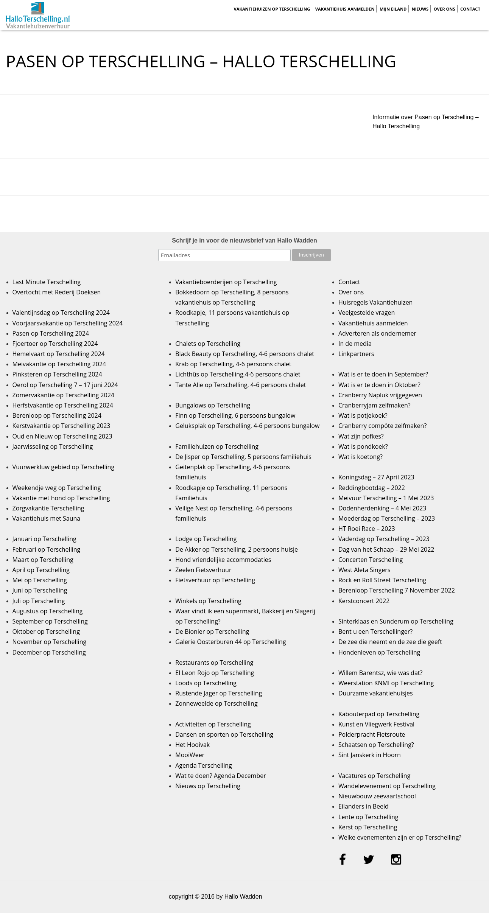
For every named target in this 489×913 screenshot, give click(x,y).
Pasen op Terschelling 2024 (50, 333)
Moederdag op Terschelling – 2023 (386, 518)
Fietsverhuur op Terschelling (215, 580)
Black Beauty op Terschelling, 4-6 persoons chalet (244, 354)
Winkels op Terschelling (208, 601)
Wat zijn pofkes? (361, 436)
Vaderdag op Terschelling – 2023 (384, 539)
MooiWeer (189, 755)
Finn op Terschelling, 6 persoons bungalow (235, 415)
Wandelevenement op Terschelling (387, 786)
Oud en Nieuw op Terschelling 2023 (62, 436)
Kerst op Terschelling (367, 827)
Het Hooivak (192, 744)
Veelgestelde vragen (366, 312)
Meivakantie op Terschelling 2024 (59, 364)
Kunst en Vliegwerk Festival (376, 724)
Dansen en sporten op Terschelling (224, 734)
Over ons (444, 9)
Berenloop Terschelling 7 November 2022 (396, 590)
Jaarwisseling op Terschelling (52, 446)
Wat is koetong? (360, 457)
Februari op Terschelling (46, 549)
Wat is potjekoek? (363, 415)
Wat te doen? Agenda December (220, 775)
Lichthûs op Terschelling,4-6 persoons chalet (237, 374)
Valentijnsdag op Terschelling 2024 (61, 312)
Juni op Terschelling (39, 590)
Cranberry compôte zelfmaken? (382, 426)
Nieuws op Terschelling (207, 786)
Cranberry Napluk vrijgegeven (380, 395)
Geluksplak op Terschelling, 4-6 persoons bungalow (247, 426)
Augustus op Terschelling (47, 611)
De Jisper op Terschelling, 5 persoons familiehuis (243, 457)
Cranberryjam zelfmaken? (374, 405)
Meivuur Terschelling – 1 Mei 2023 (386, 498)
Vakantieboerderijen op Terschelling (226, 282)
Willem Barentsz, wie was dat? (380, 673)
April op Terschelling (41, 570)
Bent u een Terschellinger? (375, 631)
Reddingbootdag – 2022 (371, 488)
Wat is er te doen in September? (383, 374)
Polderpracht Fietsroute (371, 734)
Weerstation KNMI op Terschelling (386, 683)
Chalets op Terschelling (207, 343)
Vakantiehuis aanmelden (345, 9)
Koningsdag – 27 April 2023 (376, 477)
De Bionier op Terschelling (212, 631)
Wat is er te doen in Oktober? (379, 385)
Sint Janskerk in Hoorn (369, 755)
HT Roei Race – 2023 (366, 528)
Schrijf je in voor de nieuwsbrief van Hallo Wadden (244, 240)
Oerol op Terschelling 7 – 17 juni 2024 (65, 385)
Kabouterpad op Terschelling (378, 714)
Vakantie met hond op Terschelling (61, 498)
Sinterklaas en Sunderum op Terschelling (395, 621)
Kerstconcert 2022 (363, 601)
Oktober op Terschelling (46, 631)
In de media (355, 343)
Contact (470, 9)
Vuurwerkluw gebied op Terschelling (63, 467)
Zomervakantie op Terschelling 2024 (63, 395)
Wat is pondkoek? (363, 446)
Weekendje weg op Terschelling (56, 488)
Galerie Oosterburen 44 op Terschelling (230, 642)
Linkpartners (356, 354)
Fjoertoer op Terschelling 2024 (55, 343)
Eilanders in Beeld (363, 806)
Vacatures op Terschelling (374, 775)
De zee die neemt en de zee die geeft (390, 642)
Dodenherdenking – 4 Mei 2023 (382, 508)
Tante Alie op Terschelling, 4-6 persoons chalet (240, 385)
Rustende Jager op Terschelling (218, 693)
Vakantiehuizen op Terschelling (272, 9)
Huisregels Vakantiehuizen (375, 302)
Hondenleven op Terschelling (379, 652)
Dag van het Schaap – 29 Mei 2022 (386, 549)
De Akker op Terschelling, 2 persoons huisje (236, 549)
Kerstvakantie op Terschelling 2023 (61, 426)
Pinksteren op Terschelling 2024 (57, 374)
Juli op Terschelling (38, 601)
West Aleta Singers (364, 570)
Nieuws (420, 9)
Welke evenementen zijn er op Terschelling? (399, 837)
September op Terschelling (50, 621)
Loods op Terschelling (206, 683)
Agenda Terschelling (203, 765)
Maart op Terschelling (42, 559)
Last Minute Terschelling (46, 282)
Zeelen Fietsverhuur (203, 570)
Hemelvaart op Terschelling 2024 (58, 354)
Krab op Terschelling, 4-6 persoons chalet (233, 364)
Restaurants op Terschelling (214, 662)
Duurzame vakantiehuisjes (375, 693)
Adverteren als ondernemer (377, 333)
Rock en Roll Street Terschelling (382, 580)
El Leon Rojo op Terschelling (214, 673)
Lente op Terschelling (368, 817)
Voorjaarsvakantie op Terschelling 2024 (67, 323)
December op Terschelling (49, 652)
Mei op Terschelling (39, 580)
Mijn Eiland (393, 9)
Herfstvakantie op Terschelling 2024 (62, 405)
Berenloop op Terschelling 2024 (56, 415)
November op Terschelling (49, 642)
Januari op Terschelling (44, 539)
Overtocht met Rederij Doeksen (56, 292)
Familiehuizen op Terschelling (217, 446)
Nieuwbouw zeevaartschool (377, 796)
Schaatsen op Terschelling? (376, 744)
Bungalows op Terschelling (212, 405)
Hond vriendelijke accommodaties (223, 559)
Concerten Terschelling (370, 559)
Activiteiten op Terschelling (213, 724)
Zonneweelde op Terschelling (216, 703)
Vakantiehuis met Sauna (46, 518)
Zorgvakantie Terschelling (48, 508)
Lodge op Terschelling (206, 539)
